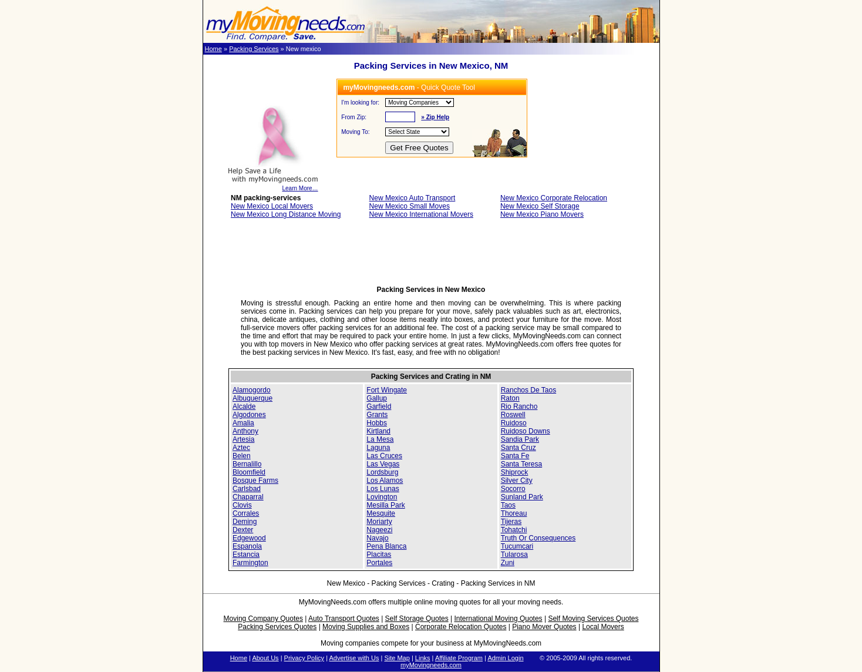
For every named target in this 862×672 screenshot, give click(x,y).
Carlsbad (247, 489)
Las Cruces (384, 456)
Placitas (378, 554)
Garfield (378, 406)
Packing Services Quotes (277, 627)
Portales (379, 563)
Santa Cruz (518, 447)
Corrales (246, 513)
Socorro (513, 489)
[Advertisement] (431, 255)
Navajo (377, 538)
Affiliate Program (459, 657)
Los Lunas (382, 489)
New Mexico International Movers (421, 214)
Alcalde (244, 406)
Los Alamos (384, 480)
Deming (245, 522)
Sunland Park (522, 497)
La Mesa (379, 439)
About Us (265, 657)
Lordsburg (382, 472)
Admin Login (505, 657)
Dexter (243, 530)
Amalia (243, 423)
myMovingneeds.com (431, 664)
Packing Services (253, 48)
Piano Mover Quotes (544, 627)
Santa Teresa (522, 464)
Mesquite (380, 513)
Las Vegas (382, 464)
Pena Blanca (386, 546)
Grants (377, 415)
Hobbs (376, 423)
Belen (242, 456)
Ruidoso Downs (525, 431)
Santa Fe (515, 456)
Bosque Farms (255, 480)
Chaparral (248, 497)
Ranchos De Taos (529, 390)
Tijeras (511, 522)
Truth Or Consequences (538, 538)
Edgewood (249, 538)
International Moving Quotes (498, 618)
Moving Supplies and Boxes (365, 627)
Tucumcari (517, 546)
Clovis (242, 505)
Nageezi (379, 530)
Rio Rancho (519, 406)
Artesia (243, 439)
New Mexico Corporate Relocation (553, 198)
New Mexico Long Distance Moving (286, 214)
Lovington (381, 497)
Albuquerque (252, 398)
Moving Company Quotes (263, 618)
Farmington (250, 563)
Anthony (245, 431)
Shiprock (514, 472)
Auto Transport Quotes (343, 618)
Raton (510, 398)
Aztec (241, 447)
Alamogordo (252, 390)
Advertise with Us (354, 657)
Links (422, 657)
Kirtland (378, 431)
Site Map (396, 657)
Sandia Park (520, 439)
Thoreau (514, 513)
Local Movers (603, 627)
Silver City (517, 480)
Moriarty (379, 522)
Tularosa (514, 554)
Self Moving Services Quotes (593, 618)
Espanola (247, 546)
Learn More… (272, 185)
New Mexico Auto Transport (412, 198)
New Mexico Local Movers (272, 206)
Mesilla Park (385, 505)
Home (213, 48)
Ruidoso (514, 423)
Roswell (513, 415)
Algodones (249, 415)
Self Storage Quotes (417, 618)
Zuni (507, 563)
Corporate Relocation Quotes (460, 627)
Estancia (246, 554)
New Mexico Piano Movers (542, 214)
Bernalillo (247, 464)
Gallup (376, 398)
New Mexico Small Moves (409, 206)
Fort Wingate (386, 390)
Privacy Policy (304, 657)
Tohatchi (514, 530)
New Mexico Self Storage (540, 206)
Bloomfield (249, 472)
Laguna (378, 447)
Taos (508, 505)
